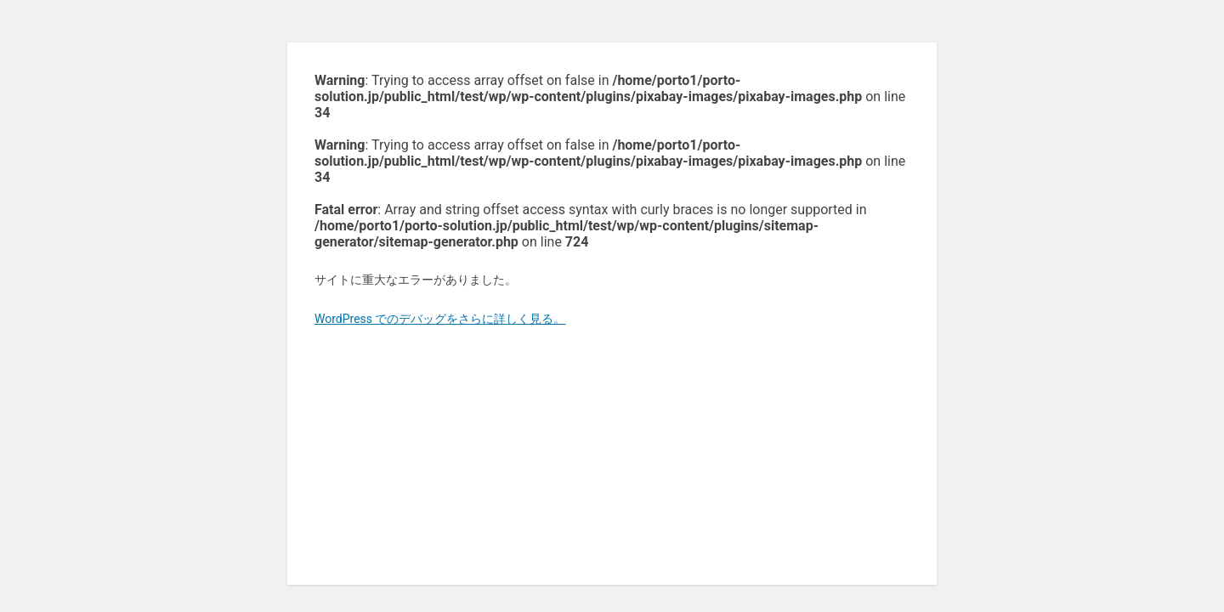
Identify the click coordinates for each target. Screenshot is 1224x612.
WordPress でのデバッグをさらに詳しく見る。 (440, 319)
